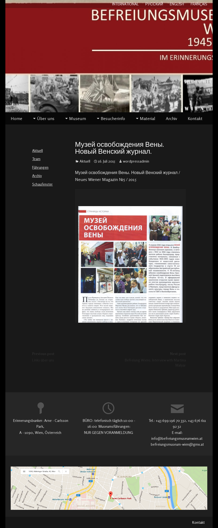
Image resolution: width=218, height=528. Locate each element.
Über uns (45, 118)
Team (36, 158)
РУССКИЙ (154, 4)
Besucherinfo (113, 118)
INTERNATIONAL (125, 4)
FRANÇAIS (199, 4)
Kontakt (195, 118)
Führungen (40, 167)
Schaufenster (42, 184)
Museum (77, 118)
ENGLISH (177, 4)
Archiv (171, 118)
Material (147, 118)
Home (16, 118)
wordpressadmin (136, 161)
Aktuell (37, 150)
